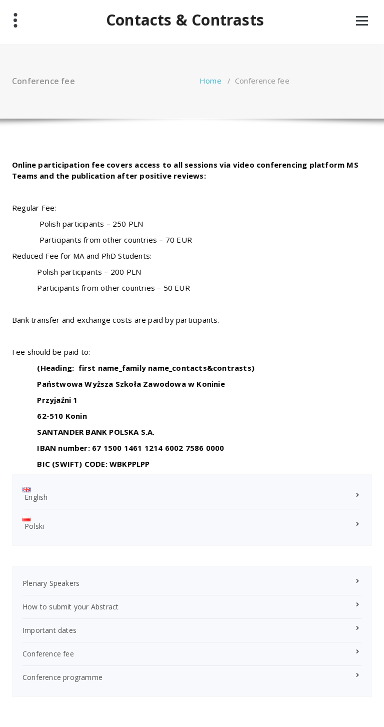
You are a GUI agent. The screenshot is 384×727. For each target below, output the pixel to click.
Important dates (49, 630)
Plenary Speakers (51, 583)
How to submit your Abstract (70, 606)
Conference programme (62, 677)
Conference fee (48, 653)
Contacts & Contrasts (185, 20)
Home (211, 81)
